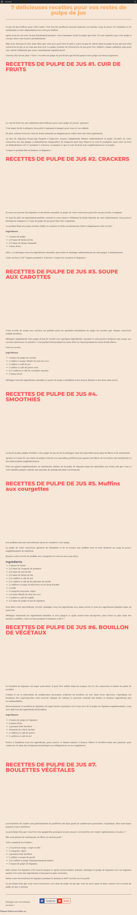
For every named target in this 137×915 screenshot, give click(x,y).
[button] (48, 900)
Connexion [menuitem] (8, 2)
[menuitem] (2, 2)
